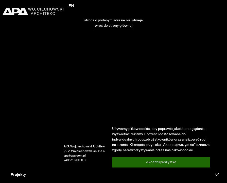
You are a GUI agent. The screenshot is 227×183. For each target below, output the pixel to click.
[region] (161, 147)
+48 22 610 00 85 (75, 160)
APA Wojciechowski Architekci (85, 146)
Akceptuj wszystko (161, 162)
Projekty (18, 175)
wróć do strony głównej (113, 25)
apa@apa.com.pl (75, 155)
